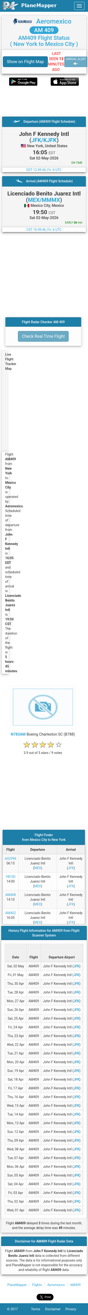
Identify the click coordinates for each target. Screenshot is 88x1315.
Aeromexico (53, 21)
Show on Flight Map (25, 61)
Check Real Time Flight (43, 336)
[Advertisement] (44, 101)
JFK (71, 868)
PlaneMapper (17, 1285)
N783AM (18, 734)
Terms (38, 1309)
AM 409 (44, 30)
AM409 (75, 1285)
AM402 (10, 913)
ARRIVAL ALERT (76, 61)
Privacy (73, 1309)
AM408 (10, 895)
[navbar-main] (79, 6)
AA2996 (10, 858)
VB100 (10, 877)
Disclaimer (55, 1309)
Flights (37, 1285)
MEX (37, 868)
